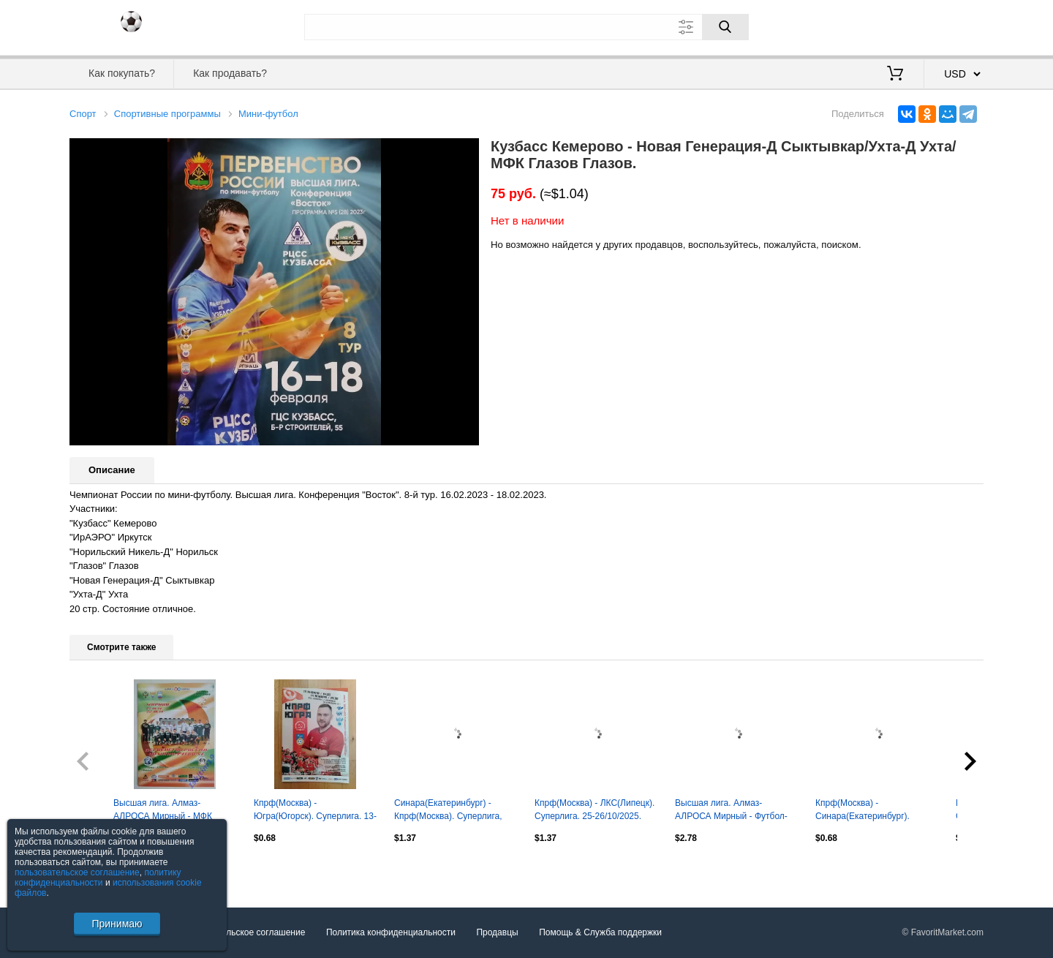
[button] (466, 151)
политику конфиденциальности (98, 877)
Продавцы (497, 933)
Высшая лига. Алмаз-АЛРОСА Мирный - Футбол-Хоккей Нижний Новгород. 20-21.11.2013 (735, 811)
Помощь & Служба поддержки (600, 933)
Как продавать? (230, 73)
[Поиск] (725, 27)
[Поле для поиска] (526, 27)
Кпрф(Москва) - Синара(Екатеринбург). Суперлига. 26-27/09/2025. (868, 811)
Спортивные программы (167, 113)
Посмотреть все (101, 869)
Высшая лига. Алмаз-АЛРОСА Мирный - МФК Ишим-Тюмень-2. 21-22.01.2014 (162, 811)
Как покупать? (121, 73)
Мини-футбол (268, 113)
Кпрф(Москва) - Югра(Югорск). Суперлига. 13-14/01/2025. (315, 811)
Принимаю (116, 923)
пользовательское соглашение (77, 872)
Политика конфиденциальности (391, 933)
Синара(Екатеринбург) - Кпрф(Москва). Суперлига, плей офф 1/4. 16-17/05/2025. (454, 811)
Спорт (83, 113)
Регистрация (954, 25)
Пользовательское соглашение (242, 933)
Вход (898, 25)
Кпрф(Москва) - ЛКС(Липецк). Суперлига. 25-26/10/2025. (594, 809)
